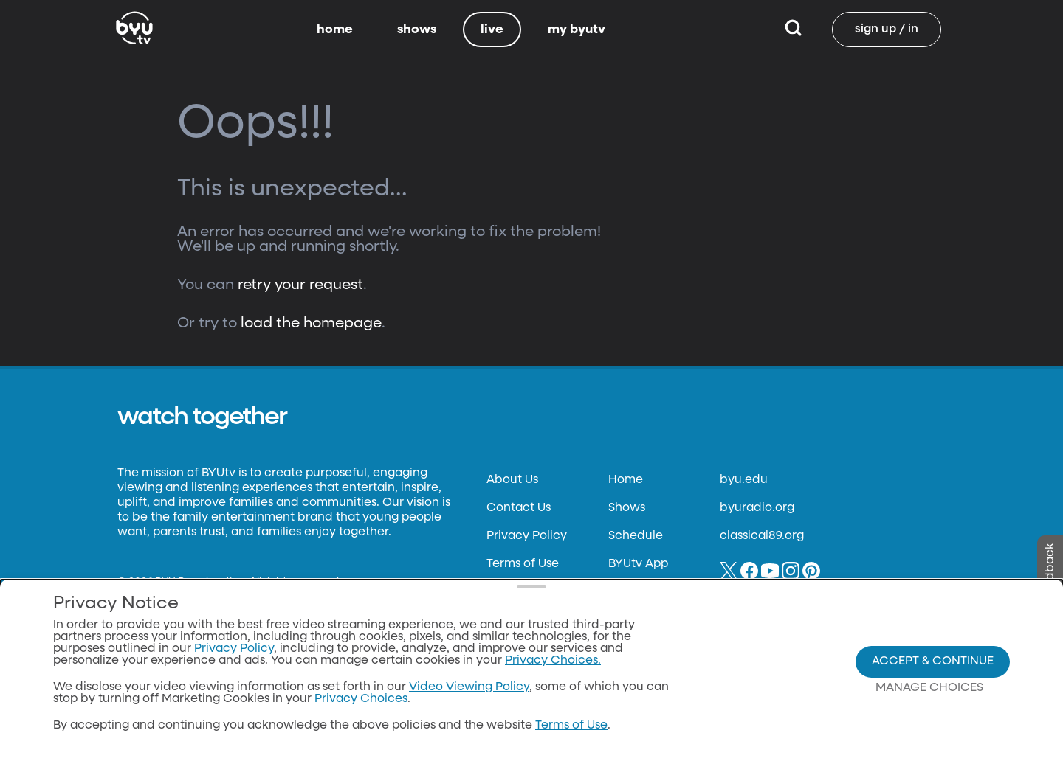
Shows (626, 508)
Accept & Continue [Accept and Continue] (933, 681)
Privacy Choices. (553, 681)
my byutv (576, 29)
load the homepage (311, 323)
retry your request (300, 284)
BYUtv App (638, 564)
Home (625, 480)
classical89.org (762, 536)
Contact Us (518, 508)
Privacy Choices (360, 720)
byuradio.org (757, 508)
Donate (507, 592)
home (335, 29)
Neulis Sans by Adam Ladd (190, 594)
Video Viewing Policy (469, 708)
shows (416, 29)
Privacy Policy (526, 536)
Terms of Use (522, 564)
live (492, 29)
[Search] (793, 29)
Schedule (635, 536)
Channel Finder (653, 592)
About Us (512, 480)
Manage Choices (929, 708)
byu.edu (744, 480)
